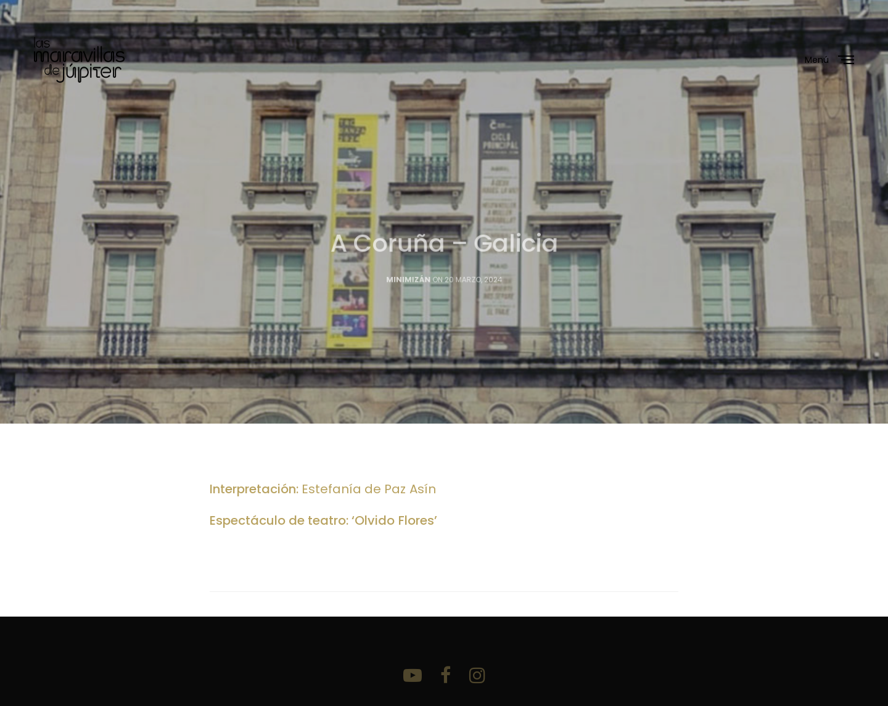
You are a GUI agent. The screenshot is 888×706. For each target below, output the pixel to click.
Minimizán (408, 285)
